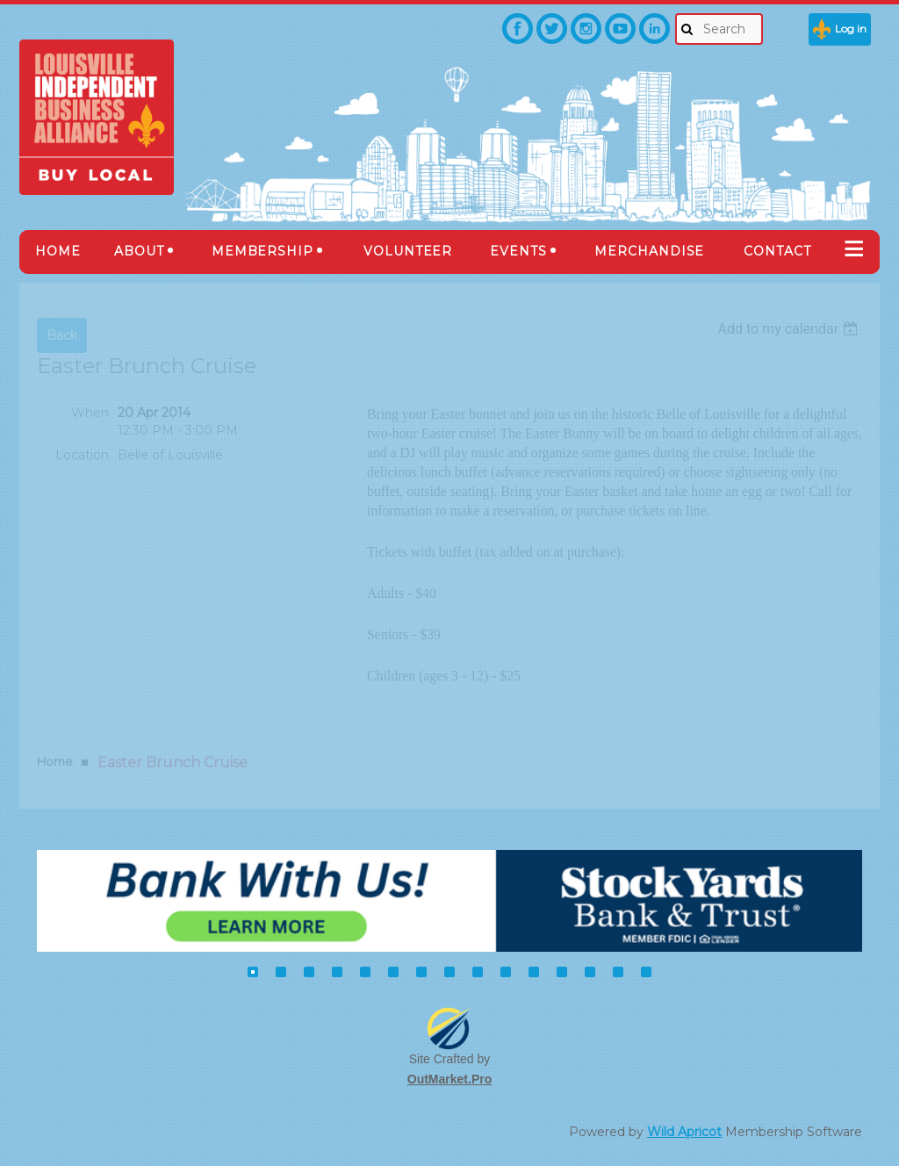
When (90, 413)
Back (62, 335)
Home (55, 761)
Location (82, 455)
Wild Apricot (684, 1132)
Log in (851, 28)
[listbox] (789, 329)
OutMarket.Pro (449, 1079)
